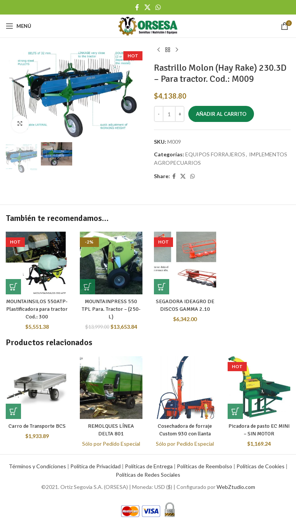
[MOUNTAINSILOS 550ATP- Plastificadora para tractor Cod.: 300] (37, 263)
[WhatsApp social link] (158, 7)
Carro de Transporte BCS (37, 426)
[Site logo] (147, 25)
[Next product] (176, 50)
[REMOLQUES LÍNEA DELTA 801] (111, 387)
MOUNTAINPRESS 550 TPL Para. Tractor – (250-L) (111, 309)
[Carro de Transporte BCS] (37, 387)
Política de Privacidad (95, 466)
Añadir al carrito (221, 114)
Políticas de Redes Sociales (148, 474)
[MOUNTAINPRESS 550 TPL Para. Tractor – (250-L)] (111, 263)
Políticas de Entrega (149, 466)
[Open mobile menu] (18, 26)
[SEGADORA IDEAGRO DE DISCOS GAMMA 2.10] (185, 263)
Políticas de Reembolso (204, 466)
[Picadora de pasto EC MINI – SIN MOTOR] (259, 387)
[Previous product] (158, 50)
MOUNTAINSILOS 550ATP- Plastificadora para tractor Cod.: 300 (37, 309)
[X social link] (147, 7)
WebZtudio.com (236, 487)
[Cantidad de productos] (169, 114)
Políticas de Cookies (260, 466)
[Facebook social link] (137, 7)
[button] (13, 286)
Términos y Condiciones (37, 466)
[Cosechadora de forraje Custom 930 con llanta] (185, 387)
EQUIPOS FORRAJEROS (215, 154)
